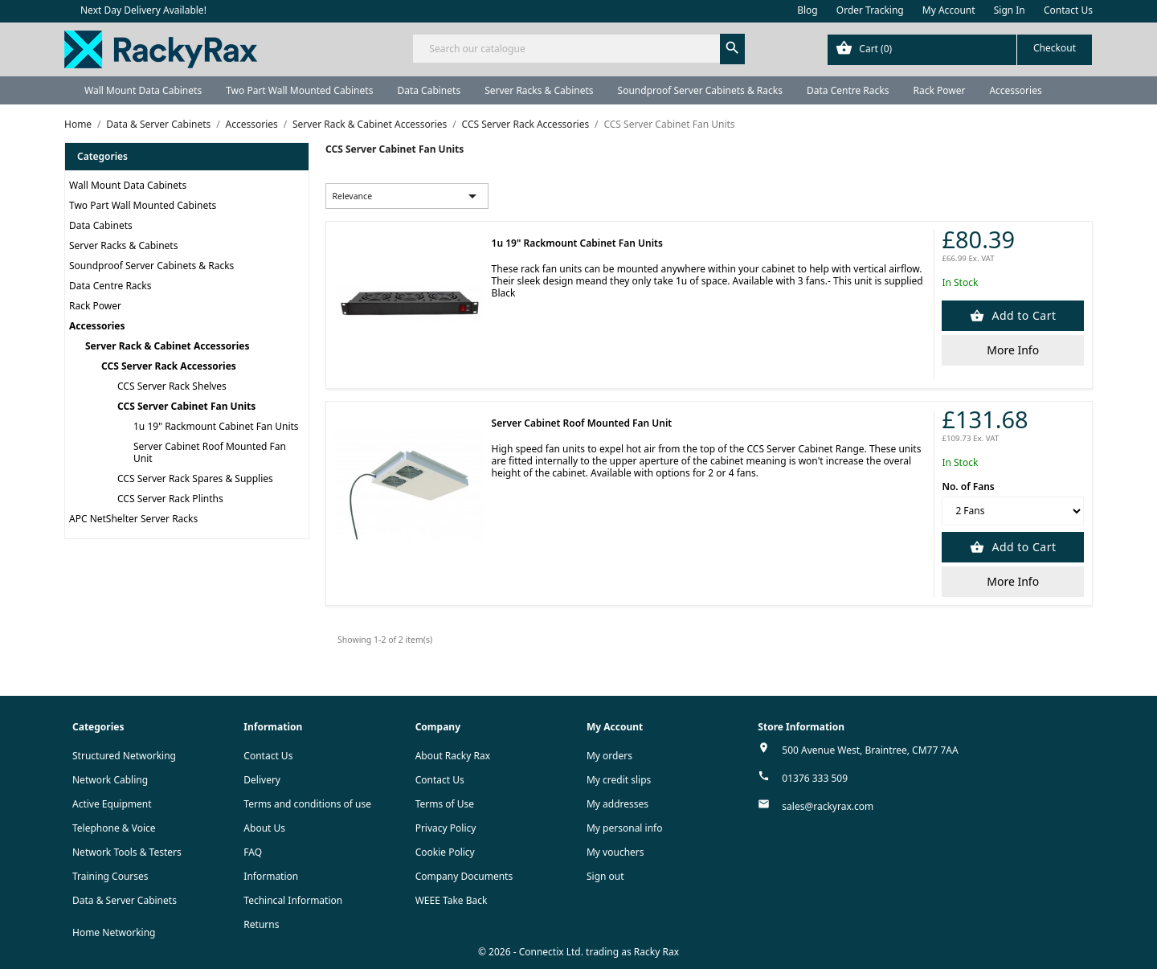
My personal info (625, 828)
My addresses (617, 804)
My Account (948, 10)
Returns (261, 924)
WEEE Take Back (451, 900)
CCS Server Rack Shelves (172, 386)
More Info (1013, 350)
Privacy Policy (445, 828)
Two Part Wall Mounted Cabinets (299, 90)
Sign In (1009, 10)
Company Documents (464, 876)
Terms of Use (444, 804)
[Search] (578, 48)
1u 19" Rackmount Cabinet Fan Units (216, 426)
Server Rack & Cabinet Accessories (167, 346)
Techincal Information (292, 900)
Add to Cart (1022, 315)
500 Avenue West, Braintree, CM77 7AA (870, 750)
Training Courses (110, 876)
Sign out (605, 876)
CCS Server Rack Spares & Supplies (195, 478)
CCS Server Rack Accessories (168, 366)
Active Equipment (112, 804)
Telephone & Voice (114, 828)
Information (270, 876)
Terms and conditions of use (307, 804)
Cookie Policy (445, 852)
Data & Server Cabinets (124, 900)
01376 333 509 (815, 778)
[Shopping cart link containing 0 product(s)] (960, 50)
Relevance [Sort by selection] (407, 196)
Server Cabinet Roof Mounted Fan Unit (209, 452)
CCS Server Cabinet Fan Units (186, 406)
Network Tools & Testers (127, 852)
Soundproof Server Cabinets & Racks (700, 90)
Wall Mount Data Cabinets (143, 90)
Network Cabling (110, 780)
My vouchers (615, 852)
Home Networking (113, 932)
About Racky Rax (452, 756)
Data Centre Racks (848, 90)
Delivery (261, 780)
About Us (264, 828)
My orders (609, 756)
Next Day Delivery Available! (143, 10)
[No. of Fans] (1013, 511)
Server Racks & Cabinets (538, 90)
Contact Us (1068, 10)
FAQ (252, 852)
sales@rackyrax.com (827, 806)
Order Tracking (870, 10)
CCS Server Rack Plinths (170, 498)
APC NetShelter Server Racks (133, 518)
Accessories (1015, 90)
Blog (807, 10)
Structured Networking (124, 756)
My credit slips (619, 780)
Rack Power (939, 90)
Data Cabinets (428, 90)
